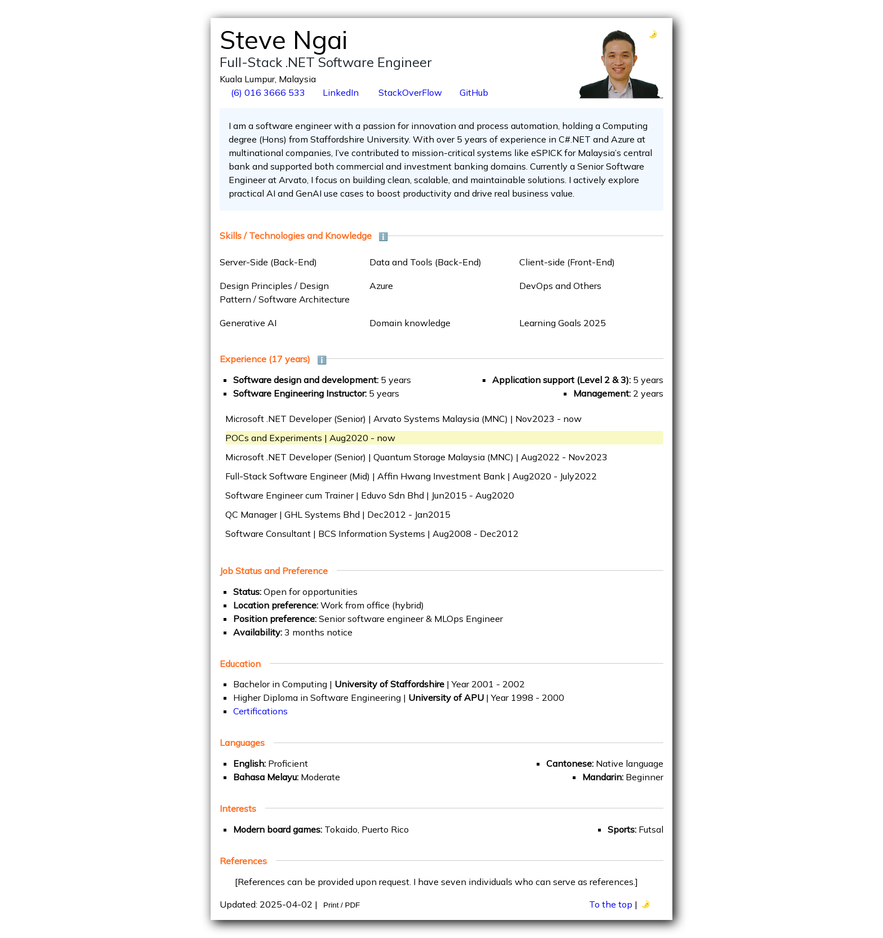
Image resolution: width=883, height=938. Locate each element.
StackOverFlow (409, 92)
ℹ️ (383, 237)
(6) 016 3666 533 (267, 92)
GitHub (474, 92)
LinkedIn (341, 92)
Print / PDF (341, 905)
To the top (610, 904)
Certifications (260, 711)
